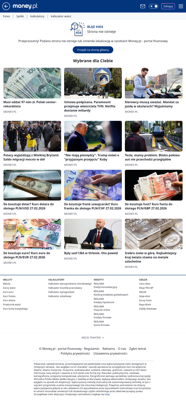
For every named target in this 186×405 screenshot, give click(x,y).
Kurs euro (8, 292)
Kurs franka (9, 296)
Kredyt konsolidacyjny (105, 287)
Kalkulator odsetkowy (59, 296)
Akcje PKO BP (146, 287)
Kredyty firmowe (102, 317)
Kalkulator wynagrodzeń (61, 292)
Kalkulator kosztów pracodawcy (65, 287)
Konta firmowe (102, 325)
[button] (181, 6)
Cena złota (144, 283)
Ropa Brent (145, 304)
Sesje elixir (144, 296)
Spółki (20, 16)
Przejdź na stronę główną (93, 50)
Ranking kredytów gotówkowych (111, 294)
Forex (6, 16)
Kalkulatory (37, 16)
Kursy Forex (145, 300)
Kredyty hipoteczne (104, 302)
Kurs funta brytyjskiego (15, 308)
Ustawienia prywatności (109, 353)
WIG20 (142, 292)
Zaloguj (168, 6)
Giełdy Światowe (148, 308)
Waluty (6, 283)
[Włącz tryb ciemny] (153, 6)
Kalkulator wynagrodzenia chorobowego (69, 283)
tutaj (106, 394)
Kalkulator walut (61, 16)
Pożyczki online (102, 309)
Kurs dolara (9, 300)
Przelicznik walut (12, 304)
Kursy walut (9, 287)
